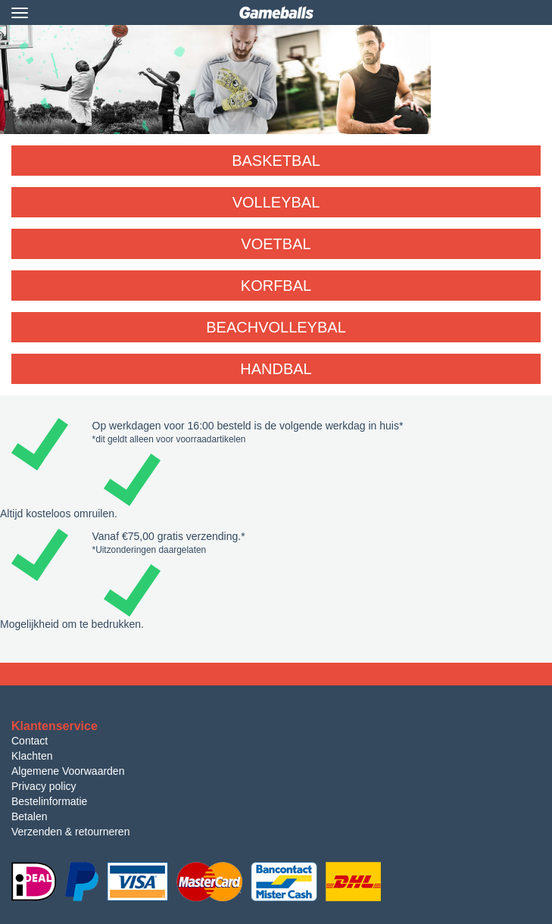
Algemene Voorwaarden (67, 771)
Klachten (31, 756)
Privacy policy (43, 786)
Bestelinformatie (49, 801)
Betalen (29, 816)
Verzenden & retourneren (70, 832)
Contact (29, 741)
